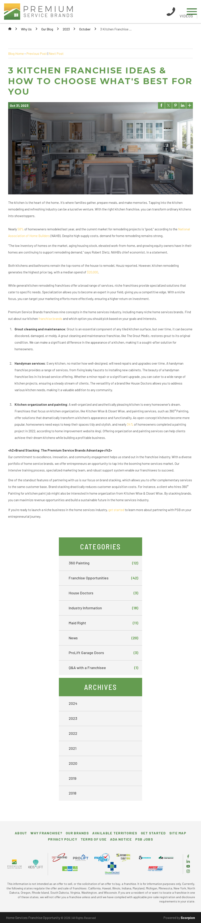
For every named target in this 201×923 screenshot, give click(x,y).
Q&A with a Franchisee (103, 668)
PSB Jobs (144, 839)
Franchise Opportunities (103, 578)
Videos (186, 15)
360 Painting (103, 563)
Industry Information (103, 608)
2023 (66, 29)
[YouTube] (188, 867)
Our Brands (77, 833)
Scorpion (188, 918)
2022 (73, 733)
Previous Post (36, 53)
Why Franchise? (46, 833)
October (85, 29)
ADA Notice (121, 839)
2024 (73, 703)
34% (130, 424)
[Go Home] (10, 29)
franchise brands (50, 319)
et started (117, 510)
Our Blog (47, 29)
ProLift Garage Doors (103, 653)
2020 (73, 763)
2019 (72, 778)
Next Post (56, 53)
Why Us (26, 29)
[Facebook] (188, 857)
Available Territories (114, 833)
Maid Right (103, 623)
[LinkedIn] (188, 862)
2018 (72, 793)
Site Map (177, 833)
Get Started (153, 833)
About (21, 833)
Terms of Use (94, 839)
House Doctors (103, 593)
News (103, 638)
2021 (72, 748)
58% (21, 229)
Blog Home (16, 53)
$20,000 (92, 272)
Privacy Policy (62, 839)
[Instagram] (188, 871)
